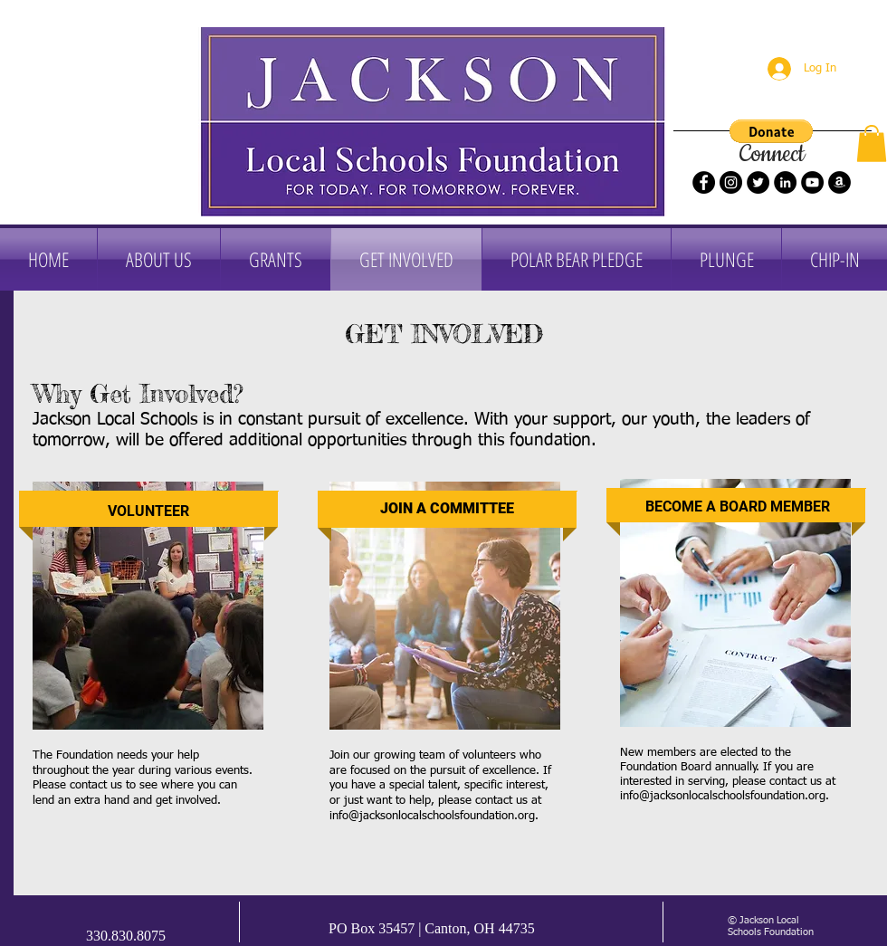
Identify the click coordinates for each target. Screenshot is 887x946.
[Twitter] (758, 182)
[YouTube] (812, 182)
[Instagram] (731, 182)
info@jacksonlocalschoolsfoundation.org (432, 816)
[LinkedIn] (785, 182)
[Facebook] (703, 182)
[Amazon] (839, 182)
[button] (771, 131)
